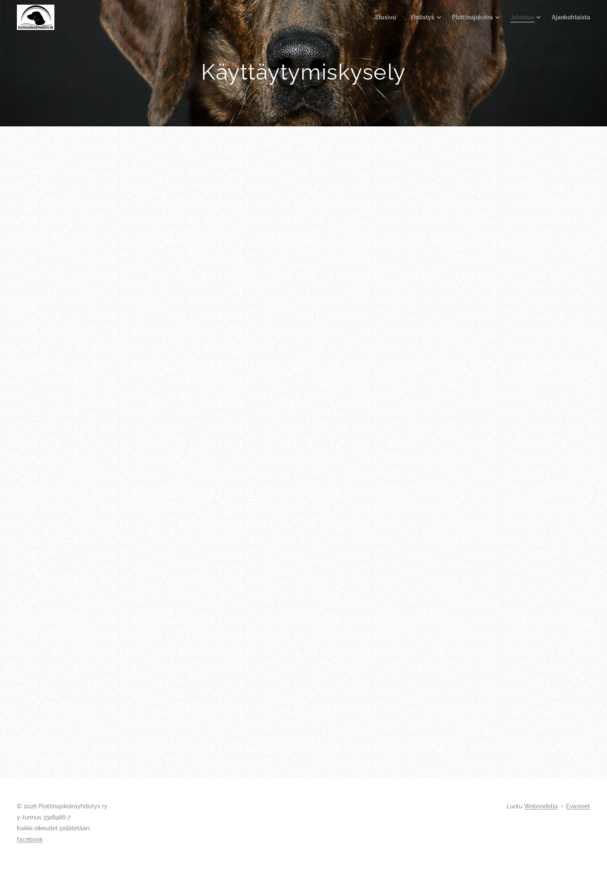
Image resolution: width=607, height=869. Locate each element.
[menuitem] (376, 17)
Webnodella (541, 806)
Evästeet (578, 806)
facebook (30, 839)
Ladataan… (303, 450)
